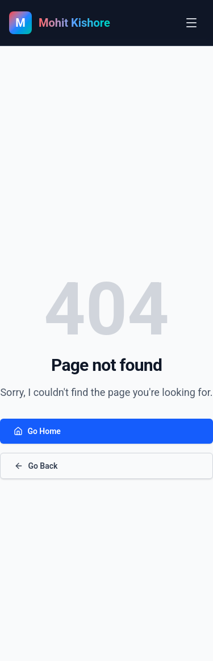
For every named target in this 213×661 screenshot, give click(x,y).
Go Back (35, 465)
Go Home (37, 431)
